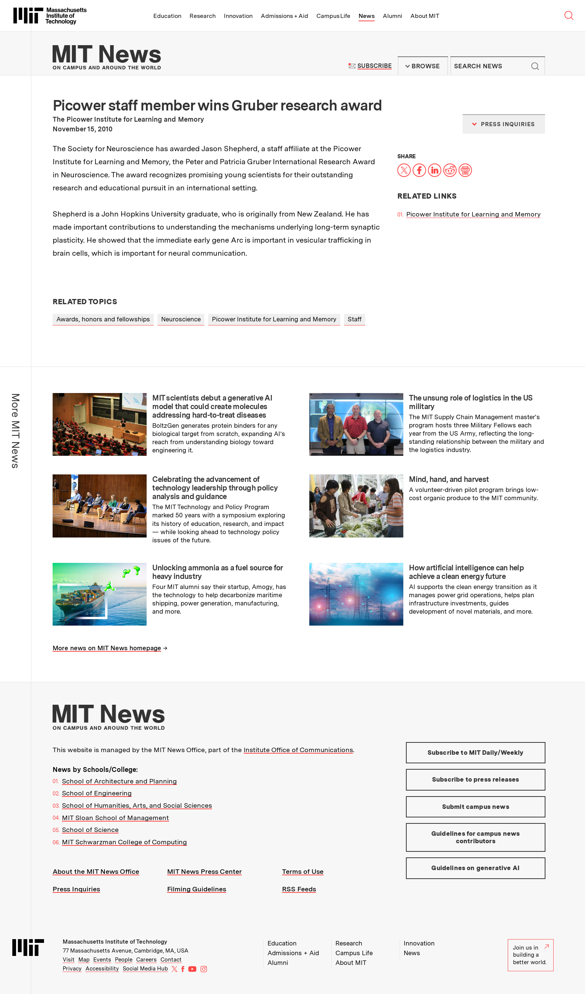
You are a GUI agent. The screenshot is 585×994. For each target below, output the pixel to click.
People (123, 959)
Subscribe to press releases (475, 779)
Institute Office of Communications (298, 750)
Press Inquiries (76, 889)
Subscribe (374, 65)
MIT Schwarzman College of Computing (124, 842)
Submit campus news (475, 806)
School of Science (90, 829)
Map (84, 959)
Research (203, 15)
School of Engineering (97, 793)
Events (102, 959)
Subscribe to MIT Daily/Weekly (476, 752)
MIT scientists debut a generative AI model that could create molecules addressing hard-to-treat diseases (212, 406)
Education (167, 15)
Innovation (238, 15)
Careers (146, 959)
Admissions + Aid (284, 15)
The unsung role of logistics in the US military (470, 402)
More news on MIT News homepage (107, 648)
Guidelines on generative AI (475, 868)
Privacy (72, 968)
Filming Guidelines (196, 889)
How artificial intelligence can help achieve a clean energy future (466, 572)
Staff (355, 319)
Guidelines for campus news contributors (475, 837)
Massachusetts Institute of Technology (115, 941)
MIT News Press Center (204, 871)
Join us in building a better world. (531, 955)
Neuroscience (181, 319)
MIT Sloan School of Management (115, 818)
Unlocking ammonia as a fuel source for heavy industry (217, 572)
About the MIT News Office (96, 871)
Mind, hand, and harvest (449, 479)
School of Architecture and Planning (119, 781)
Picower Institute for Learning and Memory (473, 214)
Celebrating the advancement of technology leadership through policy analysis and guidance (215, 488)
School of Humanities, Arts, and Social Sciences (137, 805)
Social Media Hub (145, 968)
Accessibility (102, 968)
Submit (535, 66)
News (367, 15)
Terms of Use (302, 871)
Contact (171, 959)
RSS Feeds (299, 889)
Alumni (392, 15)
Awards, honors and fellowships (103, 319)
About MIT (424, 15)
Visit (69, 959)
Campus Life (333, 15)
